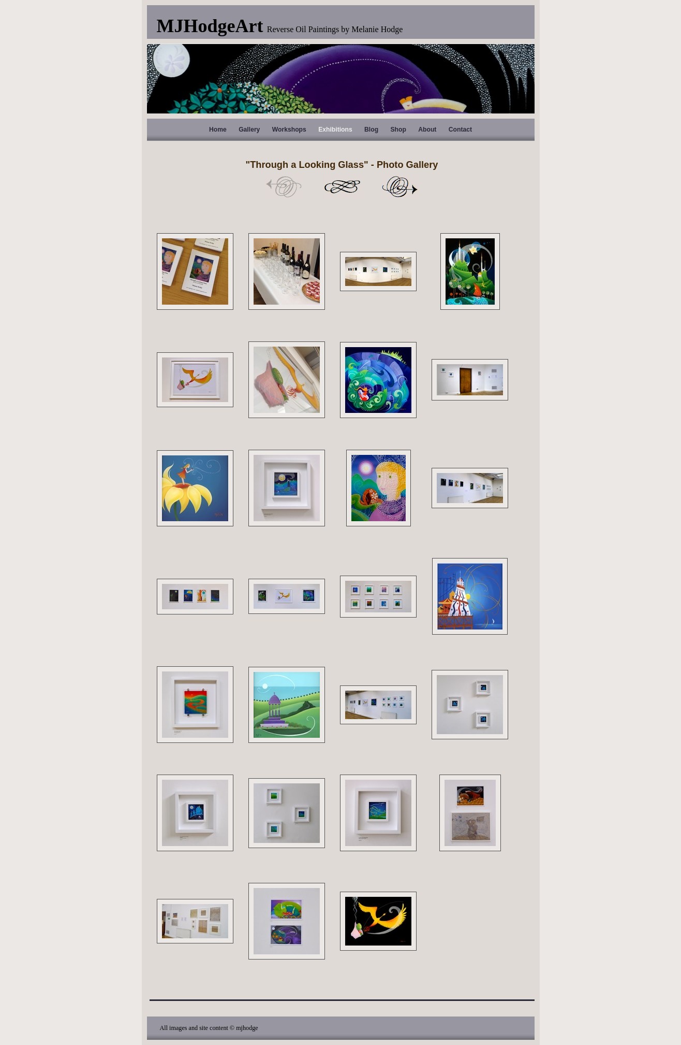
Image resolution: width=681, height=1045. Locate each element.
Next (400, 186)
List (342, 186)
